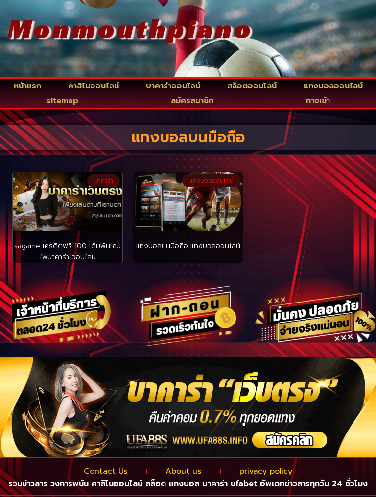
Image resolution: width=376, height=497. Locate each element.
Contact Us (105, 471)
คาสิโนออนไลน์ (93, 86)
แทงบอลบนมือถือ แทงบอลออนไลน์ (188, 246)
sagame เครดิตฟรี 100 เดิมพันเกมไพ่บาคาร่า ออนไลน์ (67, 251)
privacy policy (265, 471)
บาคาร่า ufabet (229, 484)
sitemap (62, 101)
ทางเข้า (318, 101)
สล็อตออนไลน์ (252, 86)
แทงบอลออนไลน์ (333, 86)
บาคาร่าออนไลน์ (173, 86)
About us (183, 471)
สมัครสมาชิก (192, 101)
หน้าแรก (27, 86)
